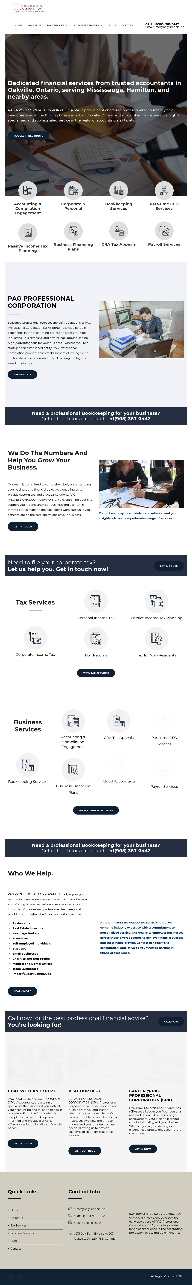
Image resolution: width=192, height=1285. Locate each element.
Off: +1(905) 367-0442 (90, 1216)
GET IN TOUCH (23, 526)
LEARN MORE (22, 991)
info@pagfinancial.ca (90, 1209)
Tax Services (18, 1225)
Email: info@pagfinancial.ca (164, 27)
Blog (14, 1241)
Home (15, 1210)
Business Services (22, 1233)
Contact (16, 1248)
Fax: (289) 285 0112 (88, 1223)
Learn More (22, 374)
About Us (17, 1218)
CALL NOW (171, 1021)
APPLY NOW (143, 1148)
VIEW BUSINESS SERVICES (96, 810)
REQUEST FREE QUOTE (28, 135)
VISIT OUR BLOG (84, 1150)
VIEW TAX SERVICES (96, 672)
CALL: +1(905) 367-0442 (162, 24)
